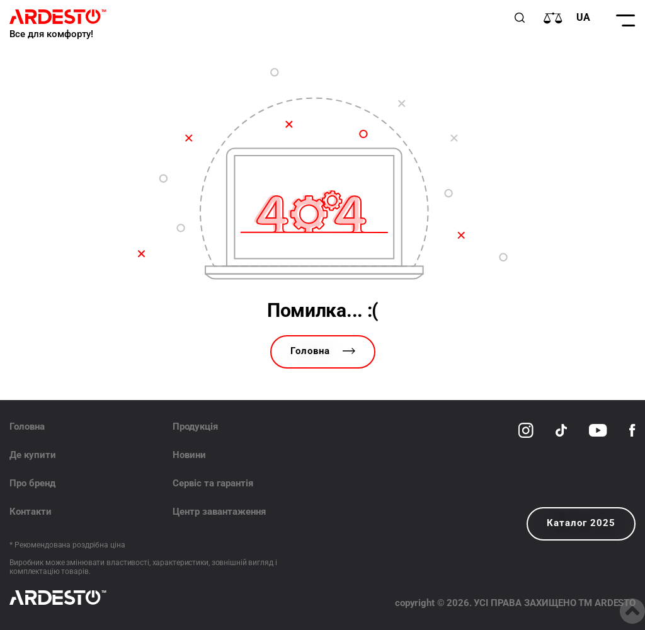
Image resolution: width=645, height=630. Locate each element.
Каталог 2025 (581, 523)
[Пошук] (520, 18)
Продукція (195, 426)
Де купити (32, 455)
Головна (322, 351)
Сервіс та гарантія (213, 483)
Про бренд (32, 483)
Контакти (30, 511)
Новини (189, 455)
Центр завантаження (219, 511)
